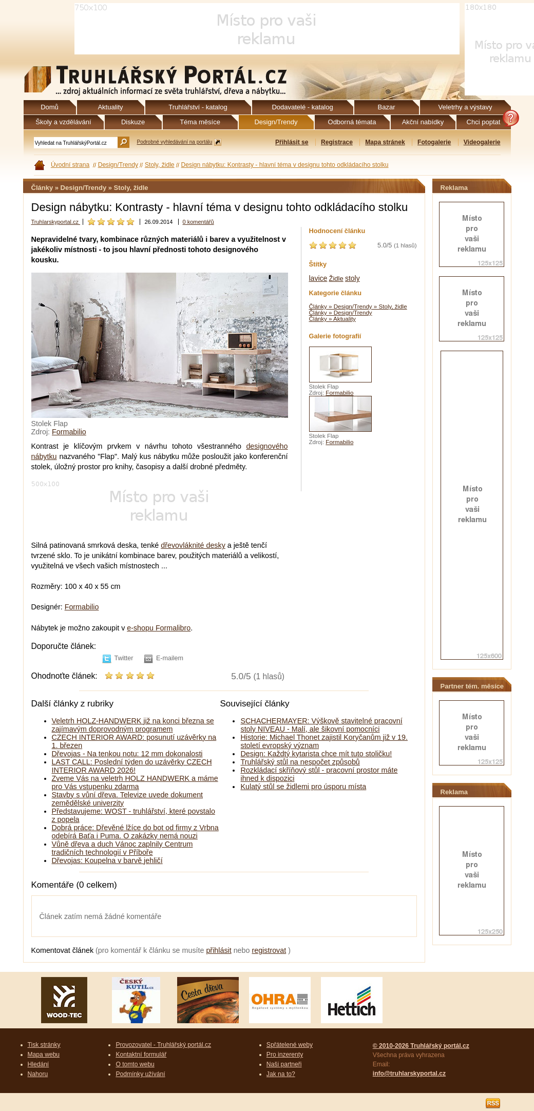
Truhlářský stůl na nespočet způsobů (299, 762)
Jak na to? (280, 1074)
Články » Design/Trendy (340, 313)
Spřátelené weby (289, 1044)
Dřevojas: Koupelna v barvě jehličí (107, 860)
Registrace (337, 142)
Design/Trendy (118, 164)
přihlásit (218, 950)
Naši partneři (284, 1064)
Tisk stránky (44, 1044)
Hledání (38, 1064)
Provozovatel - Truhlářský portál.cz (163, 1044)
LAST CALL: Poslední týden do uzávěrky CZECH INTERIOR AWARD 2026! (132, 766)
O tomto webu (135, 1064)
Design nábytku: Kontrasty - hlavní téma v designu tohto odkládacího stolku (285, 164)
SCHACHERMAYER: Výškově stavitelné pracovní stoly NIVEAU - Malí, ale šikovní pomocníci (321, 725)
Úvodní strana (70, 164)
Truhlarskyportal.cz (56, 222)
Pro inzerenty (284, 1054)
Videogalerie (482, 142)
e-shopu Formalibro (158, 628)
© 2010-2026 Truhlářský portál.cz (421, 1045)
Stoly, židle (160, 164)
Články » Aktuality (332, 319)
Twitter (124, 658)
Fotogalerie (434, 142)
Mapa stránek (385, 142)
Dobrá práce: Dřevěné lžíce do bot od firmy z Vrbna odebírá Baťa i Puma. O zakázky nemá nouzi (135, 831)
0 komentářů (198, 222)
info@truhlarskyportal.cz (409, 1073)
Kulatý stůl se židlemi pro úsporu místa (303, 786)
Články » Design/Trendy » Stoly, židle (358, 306)
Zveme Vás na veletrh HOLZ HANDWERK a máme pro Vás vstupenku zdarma (135, 782)
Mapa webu (44, 1054)
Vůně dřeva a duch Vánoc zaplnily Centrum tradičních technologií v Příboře (122, 848)
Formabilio (69, 432)
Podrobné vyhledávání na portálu (175, 142)
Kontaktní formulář (141, 1054)
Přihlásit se (292, 142)
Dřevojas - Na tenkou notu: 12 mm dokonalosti (127, 754)
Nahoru (38, 1074)
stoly (352, 278)
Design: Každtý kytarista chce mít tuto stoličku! (316, 754)
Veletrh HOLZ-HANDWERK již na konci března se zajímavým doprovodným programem (133, 725)
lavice (318, 278)
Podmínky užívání (140, 1074)
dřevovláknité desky (193, 545)
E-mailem (169, 658)
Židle (336, 278)
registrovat (269, 950)
